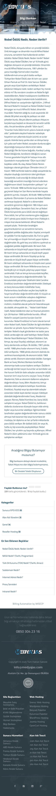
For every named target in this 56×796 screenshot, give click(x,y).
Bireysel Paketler (38, 710)
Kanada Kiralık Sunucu (14, 765)
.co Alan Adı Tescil (38, 756)
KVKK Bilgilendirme (12, 712)
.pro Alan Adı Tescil (39, 760)
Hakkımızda (8, 728)
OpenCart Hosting (38, 725)
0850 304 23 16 (28, 631)
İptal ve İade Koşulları (13, 709)
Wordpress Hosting (39, 706)
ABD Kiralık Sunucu (12, 747)
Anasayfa (14, 22)
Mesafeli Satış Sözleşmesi (10, 703)
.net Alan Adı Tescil (39, 745)
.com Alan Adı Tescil (39, 741)
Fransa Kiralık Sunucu (13, 751)
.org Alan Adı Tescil (39, 749)
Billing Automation (22, 604)
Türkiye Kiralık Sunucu (13, 755)
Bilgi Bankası (26, 22)
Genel (36, 22)
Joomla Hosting (37, 722)
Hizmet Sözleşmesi (12, 720)
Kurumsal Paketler (38, 714)
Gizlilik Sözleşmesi (12, 716)
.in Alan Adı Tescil (38, 752)
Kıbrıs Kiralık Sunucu (13, 769)
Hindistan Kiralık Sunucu (11, 760)
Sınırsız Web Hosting (40, 702)
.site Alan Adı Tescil (39, 764)
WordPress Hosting (39, 718)
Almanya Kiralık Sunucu (10, 742)
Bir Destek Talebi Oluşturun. (28, 471)
